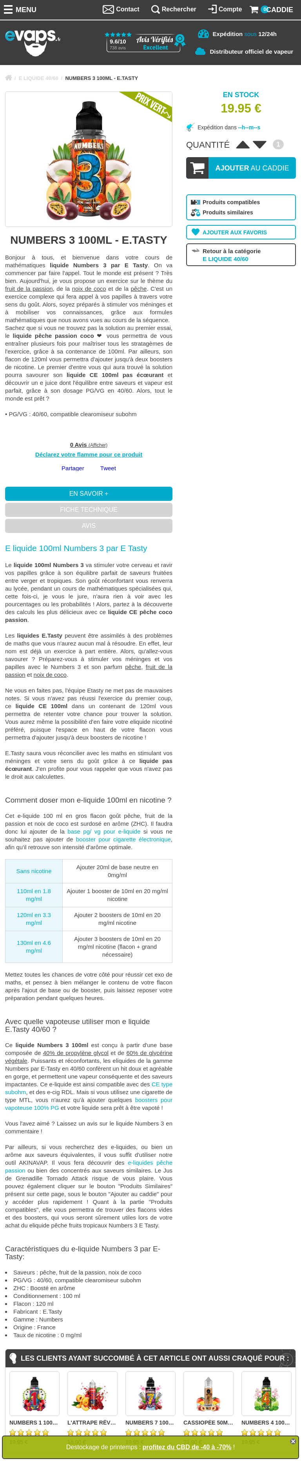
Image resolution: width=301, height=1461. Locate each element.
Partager (73, 468)
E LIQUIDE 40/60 (38, 78)
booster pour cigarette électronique (123, 839)
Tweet (108, 468)
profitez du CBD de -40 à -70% (187, 1447)
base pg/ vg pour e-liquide (103, 831)
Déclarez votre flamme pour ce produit (88, 454)
